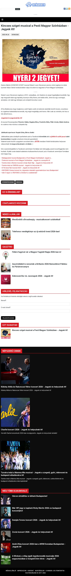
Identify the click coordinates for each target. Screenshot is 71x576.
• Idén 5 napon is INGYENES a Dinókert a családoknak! (19, 173)
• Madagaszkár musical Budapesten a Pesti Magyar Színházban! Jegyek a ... (26, 158)
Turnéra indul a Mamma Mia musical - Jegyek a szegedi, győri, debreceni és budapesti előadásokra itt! (34, 473)
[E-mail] (35, 311)
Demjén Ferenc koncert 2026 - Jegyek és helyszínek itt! (36, 520)
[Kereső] (8, 9)
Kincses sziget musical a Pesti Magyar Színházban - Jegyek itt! (40, 330)
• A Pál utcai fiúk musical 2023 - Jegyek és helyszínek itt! (20, 168)
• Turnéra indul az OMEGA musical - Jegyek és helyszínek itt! (21, 165)
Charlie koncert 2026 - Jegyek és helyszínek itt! (22, 429)
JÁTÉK (37, 141)
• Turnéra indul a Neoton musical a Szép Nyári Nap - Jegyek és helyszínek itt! (27, 163)
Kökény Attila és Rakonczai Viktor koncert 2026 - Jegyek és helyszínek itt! (33, 387)
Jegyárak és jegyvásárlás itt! (11, 118)
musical (19, 182)
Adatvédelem (39, 571)
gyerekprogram (8, 182)
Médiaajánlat (11, 571)
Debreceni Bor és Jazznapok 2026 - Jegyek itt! (32, 276)
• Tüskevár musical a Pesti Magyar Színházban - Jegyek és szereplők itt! (25, 160)
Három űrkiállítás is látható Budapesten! (29, 496)
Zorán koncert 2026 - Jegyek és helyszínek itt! (32, 532)
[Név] (35, 304)
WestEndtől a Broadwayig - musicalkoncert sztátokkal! (36, 219)
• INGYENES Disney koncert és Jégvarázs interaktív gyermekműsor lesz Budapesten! (29, 170)
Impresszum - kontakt (25, 571)
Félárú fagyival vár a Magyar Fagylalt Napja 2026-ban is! (36, 252)
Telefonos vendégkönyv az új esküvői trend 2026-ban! (36, 231)
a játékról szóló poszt (58, 136)
